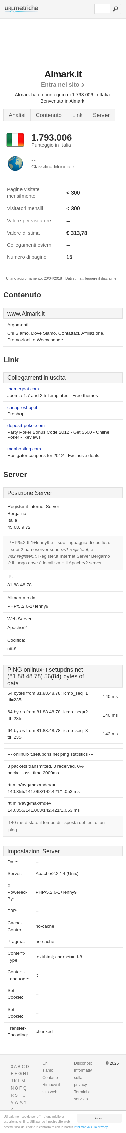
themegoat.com (23, 388)
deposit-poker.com (26, 425)
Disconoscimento (89, 1063)
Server (101, 115)
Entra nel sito (60, 84)
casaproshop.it (22, 407)
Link (77, 115)
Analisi (17, 115)
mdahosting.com (24, 448)
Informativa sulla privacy (91, 1127)
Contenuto (48, 115)
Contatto (50, 1077)
